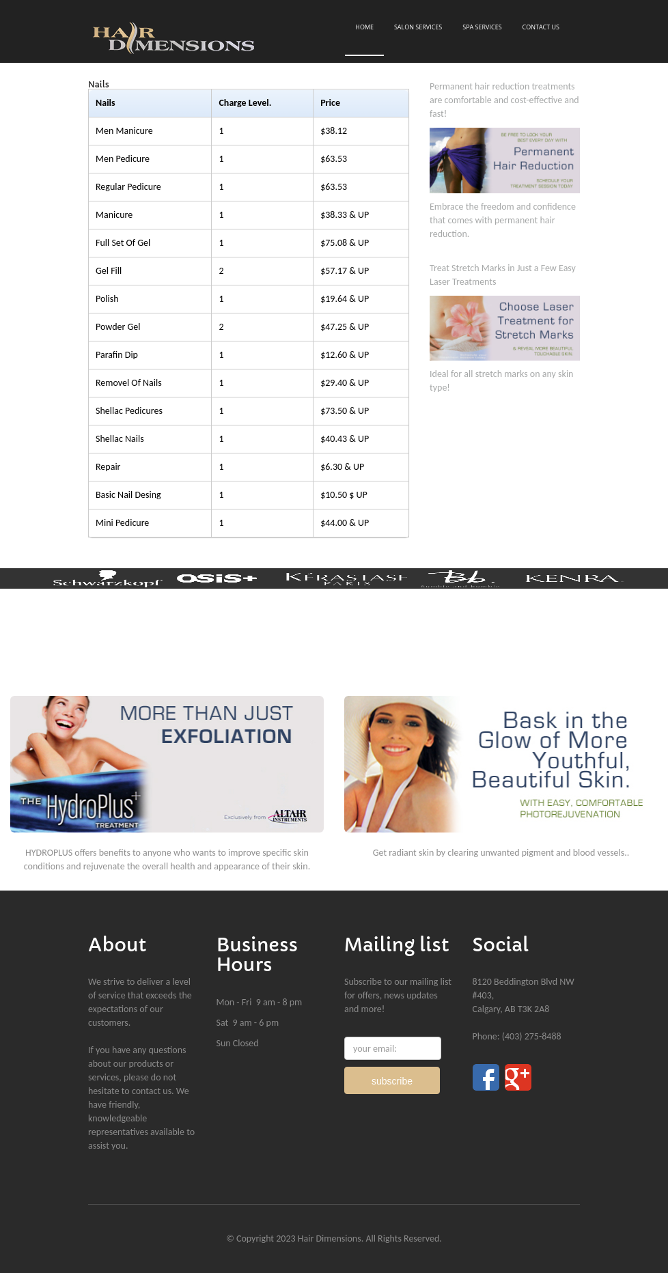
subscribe (392, 1081)
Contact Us (540, 27)
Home (364, 27)
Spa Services (481, 27)
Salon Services (418, 27)
